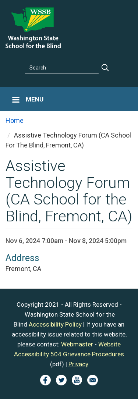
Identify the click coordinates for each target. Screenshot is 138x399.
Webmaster (77, 344)
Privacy (78, 364)
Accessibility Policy (55, 324)
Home (15, 120)
